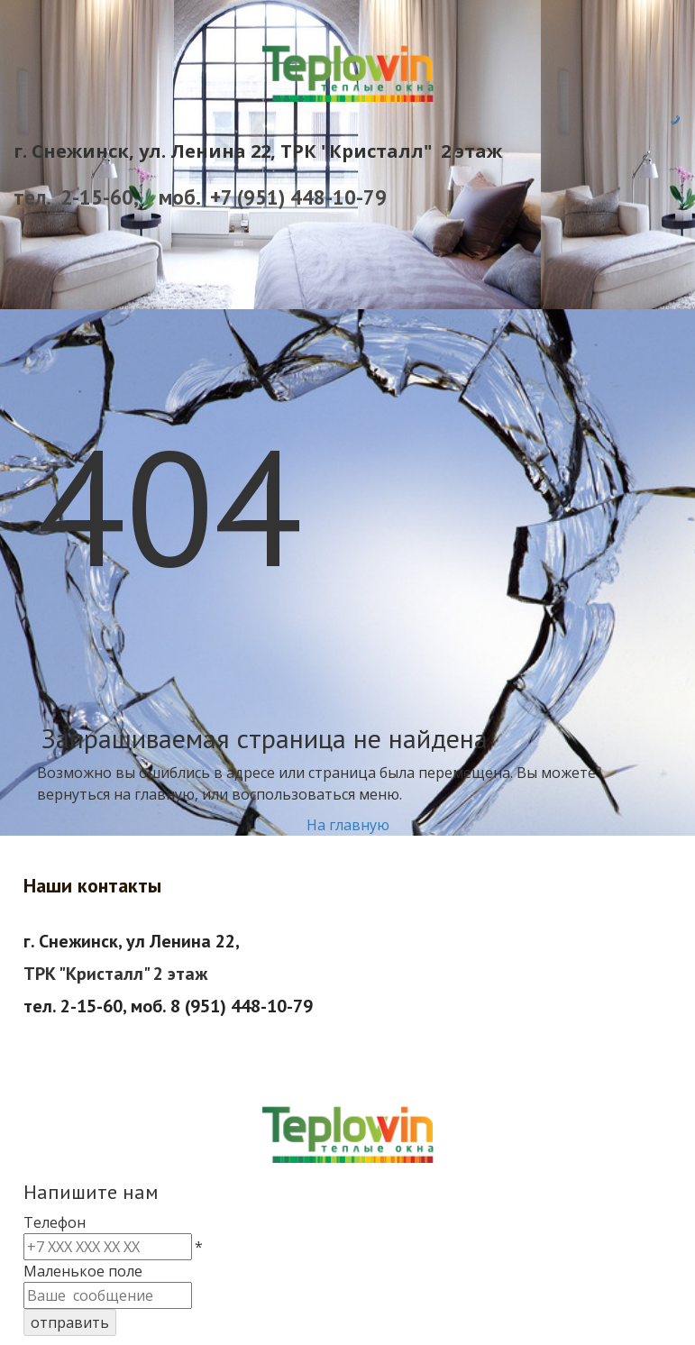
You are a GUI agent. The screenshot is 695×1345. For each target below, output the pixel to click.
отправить (70, 1322)
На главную (347, 825)
